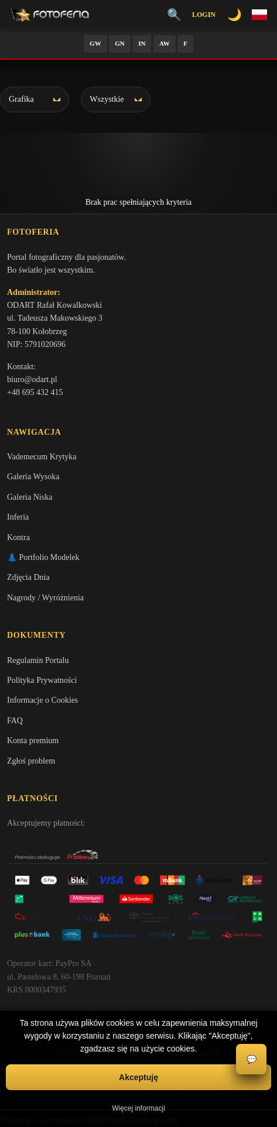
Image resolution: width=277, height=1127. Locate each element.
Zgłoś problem (31, 761)
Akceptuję (138, 1077)
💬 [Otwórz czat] (252, 1059)
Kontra (18, 537)
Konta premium (33, 740)
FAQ (15, 720)
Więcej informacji (138, 1108)
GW (95, 43)
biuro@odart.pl (32, 379)
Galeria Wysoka (33, 476)
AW (164, 43)
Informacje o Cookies (42, 700)
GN (120, 43)
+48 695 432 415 (35, 392)
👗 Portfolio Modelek (43, 557)
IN (141, 43)
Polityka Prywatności (42, 680)
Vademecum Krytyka (42, 456)
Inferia (18, 517)
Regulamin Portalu (38, 660)
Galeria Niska (29, 497)
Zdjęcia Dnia (28, 577)
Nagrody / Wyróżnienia (45, 597)
